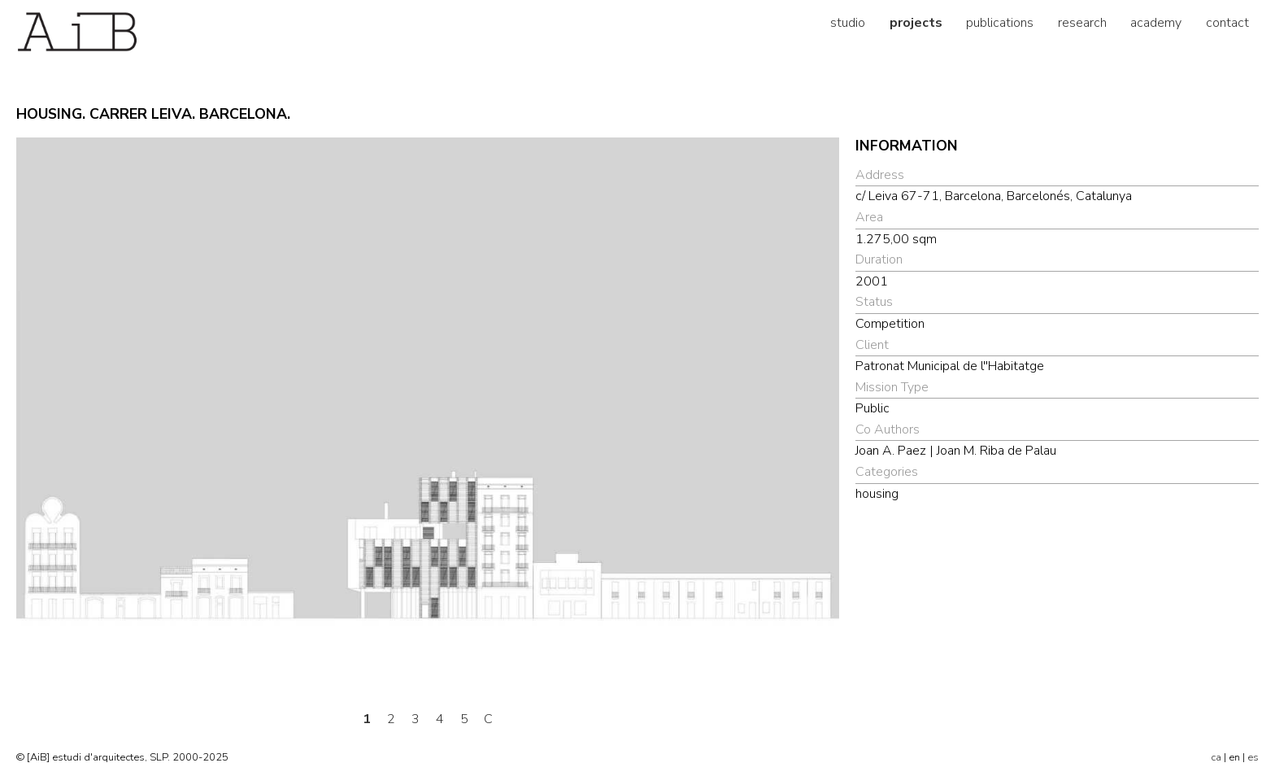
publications (999, 23)
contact (1227, 23)
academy (1155, 23)
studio (847, 23)
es (1253, 757)
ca (1216, 757)
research (1082, 23)
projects (916, 23)
